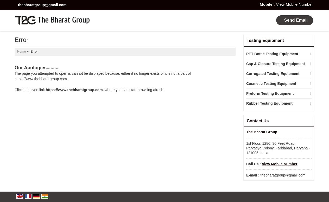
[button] (294, 4)
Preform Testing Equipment (270, 93)
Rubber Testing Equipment (269, 103)
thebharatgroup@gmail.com (42, 5)
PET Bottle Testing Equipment (272, 54)
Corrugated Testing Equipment (272, 74)
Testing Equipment (265, 40)
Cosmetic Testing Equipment (271, 83)
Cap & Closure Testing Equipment (275, 64)
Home (21, 51)
